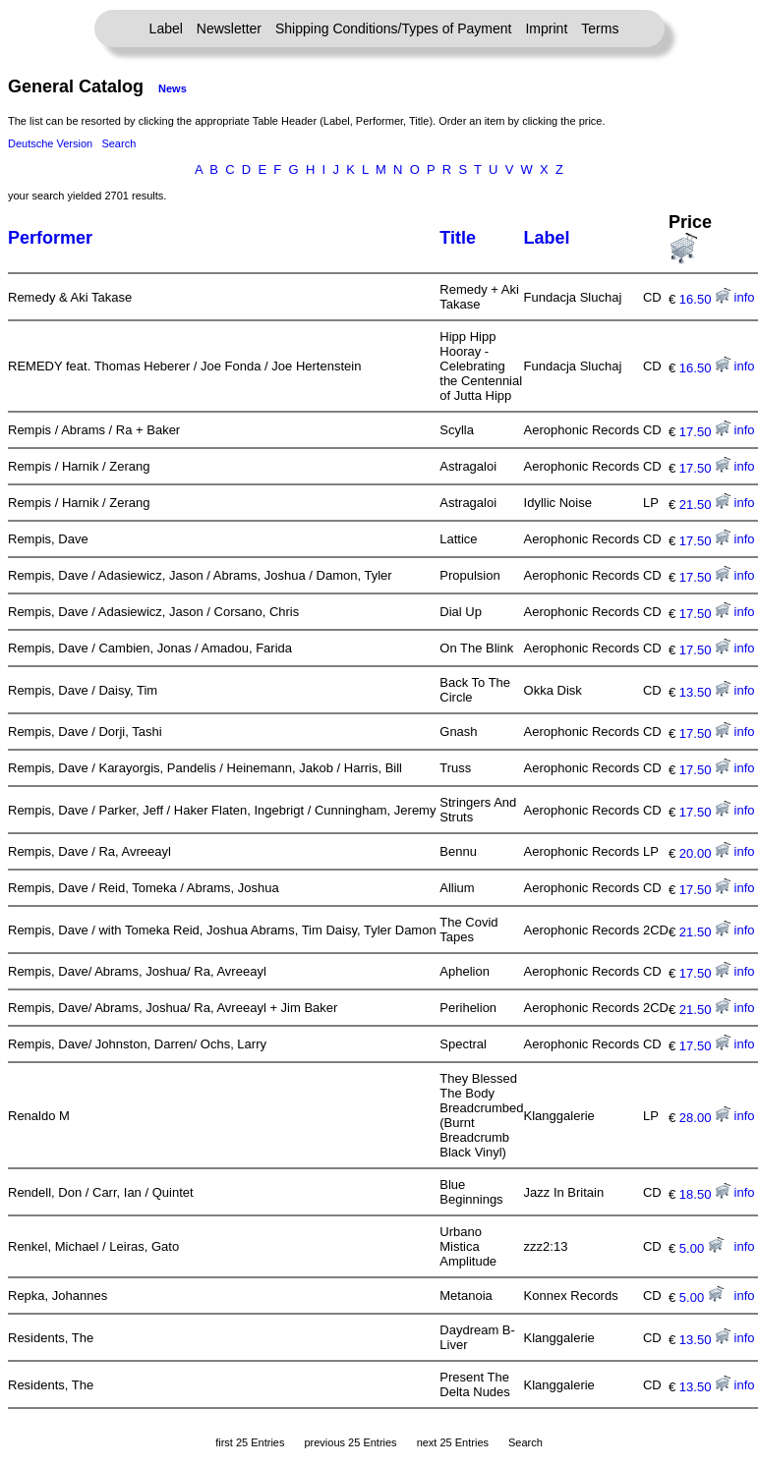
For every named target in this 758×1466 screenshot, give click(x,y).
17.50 (704, 431)
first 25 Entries (249, 1442)
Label (166, 28)
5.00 (701, 1248)
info (744, 297)
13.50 (704, 692)
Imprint (546, 28)
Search (118, 143)
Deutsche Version (50, 143)
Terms (599, 28)
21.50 (704, 504)
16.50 (704, 299)
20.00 (704, 853)
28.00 (704, 1117)
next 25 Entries (453, 1442)
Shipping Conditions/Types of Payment (393, 28)
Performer (50, 238)
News (172, 88)
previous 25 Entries (350, 1442)
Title (457, 238)
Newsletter (229, 28)
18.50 (704, 1194)
